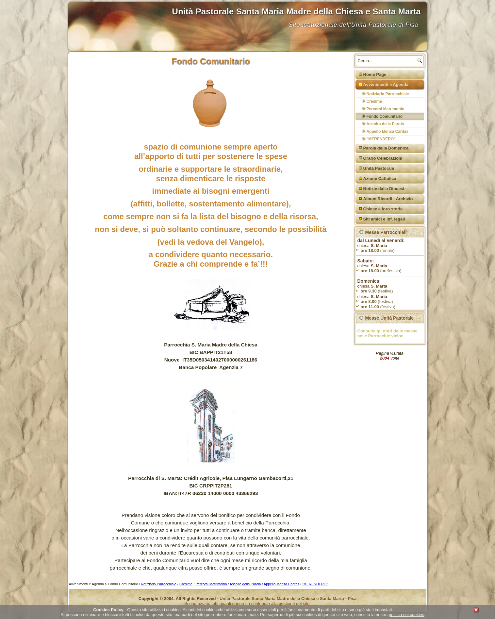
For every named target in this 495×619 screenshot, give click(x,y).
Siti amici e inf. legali (384, 219)
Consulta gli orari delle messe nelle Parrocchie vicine (387, 333)
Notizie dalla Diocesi (383, 188)
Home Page (375, 74)
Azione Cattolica (379, 178)
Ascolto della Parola (385, 124)
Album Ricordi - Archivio (388, 198)
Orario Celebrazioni (383, 158)
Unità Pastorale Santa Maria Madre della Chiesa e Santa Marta (296, 11)
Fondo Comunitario (385, 116)
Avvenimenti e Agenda (385, 84)
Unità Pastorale (378, 168)
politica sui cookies (406, 614)
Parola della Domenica (386, 148)
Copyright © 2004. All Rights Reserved (177, 598)
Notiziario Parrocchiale (388, 94)
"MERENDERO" (381, 139)
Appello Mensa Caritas (388, 131)
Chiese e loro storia (383, 208)
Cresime (374, 101)
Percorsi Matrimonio (385, 109)
